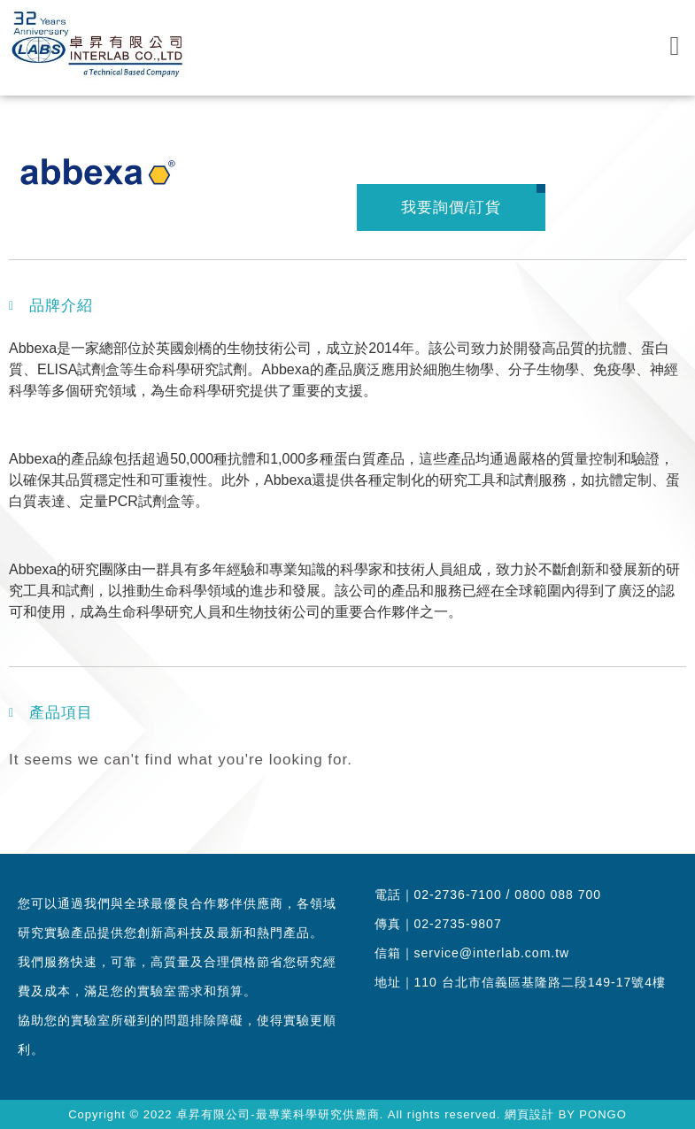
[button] (674, 45)
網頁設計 (529, 1114)
